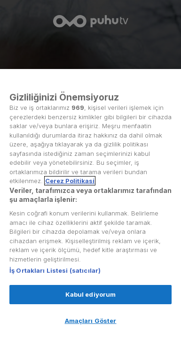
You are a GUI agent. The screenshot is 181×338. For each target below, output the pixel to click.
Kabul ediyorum (90, 294)
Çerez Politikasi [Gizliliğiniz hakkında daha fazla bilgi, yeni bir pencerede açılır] (69, 180)
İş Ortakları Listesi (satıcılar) (55, 270)
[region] (90, 203)
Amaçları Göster (91, 320)
